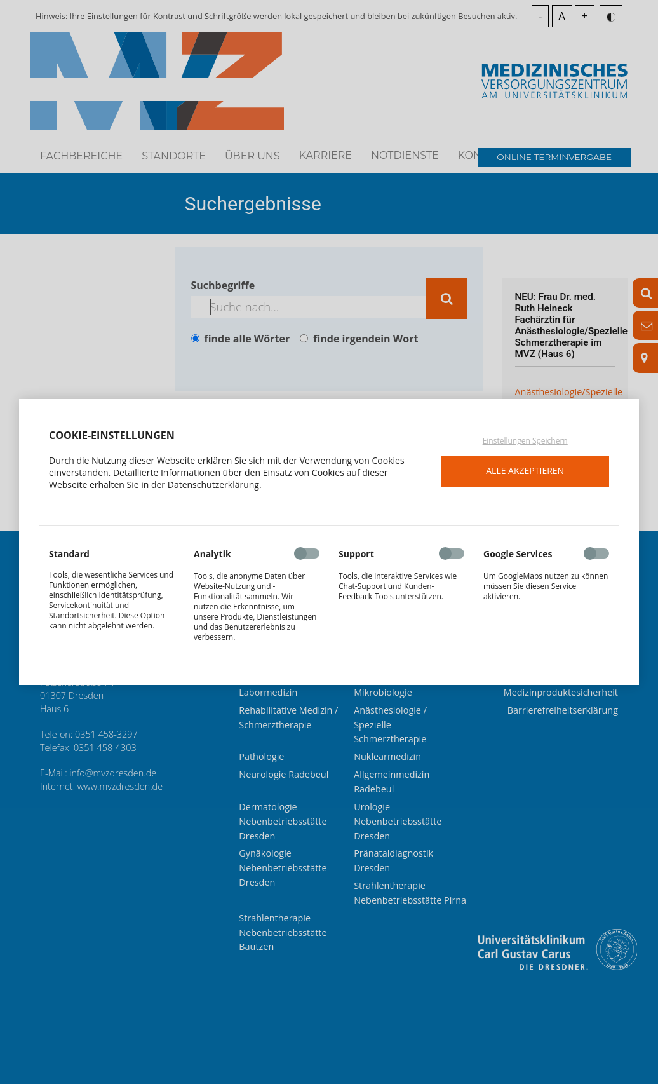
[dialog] (329, 542)
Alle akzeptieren (525, 470)
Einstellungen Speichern (525, 441)
